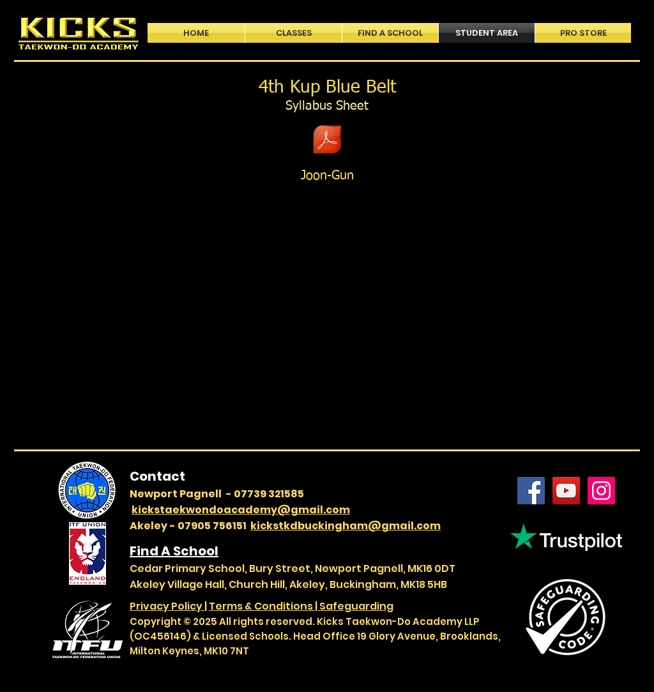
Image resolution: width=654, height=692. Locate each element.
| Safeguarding (354, 606)
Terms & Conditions (262, 606)
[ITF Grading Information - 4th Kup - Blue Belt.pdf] (327, 141)
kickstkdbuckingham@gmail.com (345, 525)
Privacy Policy (167, 606)
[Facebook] (531, 490)
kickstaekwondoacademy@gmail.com (241, 509)
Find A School (174, 551)
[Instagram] (601, 490)
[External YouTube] (327, 314)
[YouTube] (566, 490)
